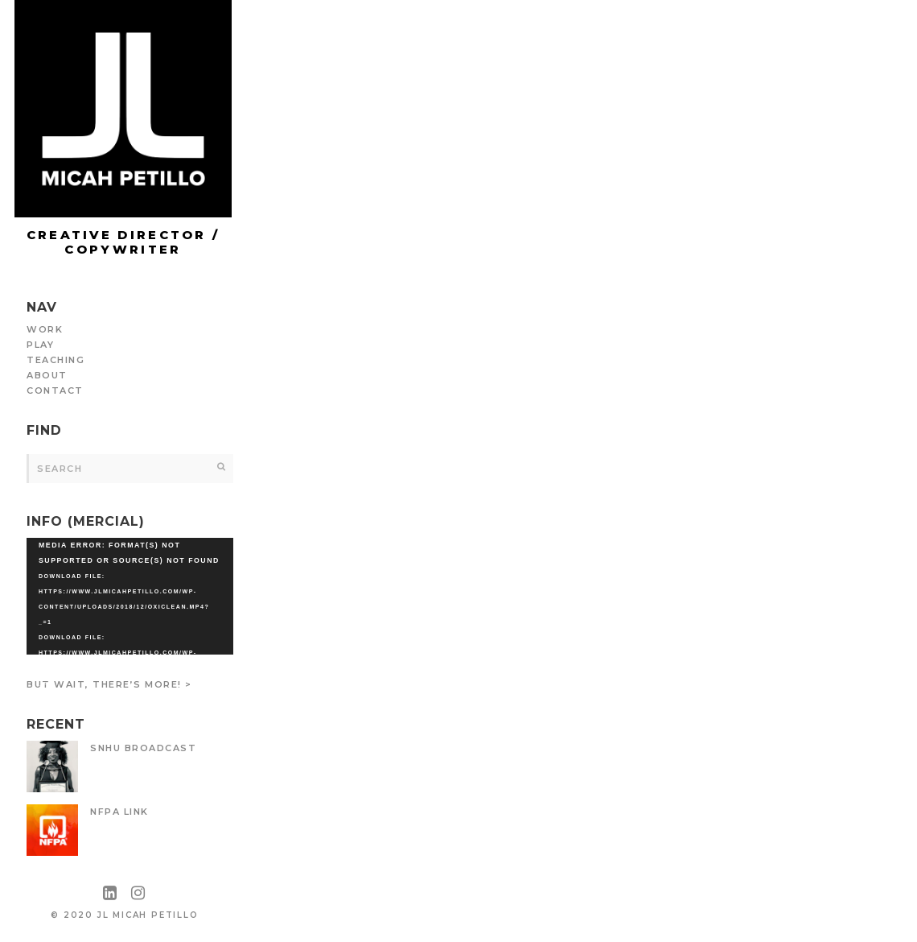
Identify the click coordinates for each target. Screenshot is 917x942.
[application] (130, 596)
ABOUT (47, 375)
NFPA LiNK (119, 811)
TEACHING (55, 360)
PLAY (40, 344)
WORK (45, 329)
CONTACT (55, 390)
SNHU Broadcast (143, 748)
